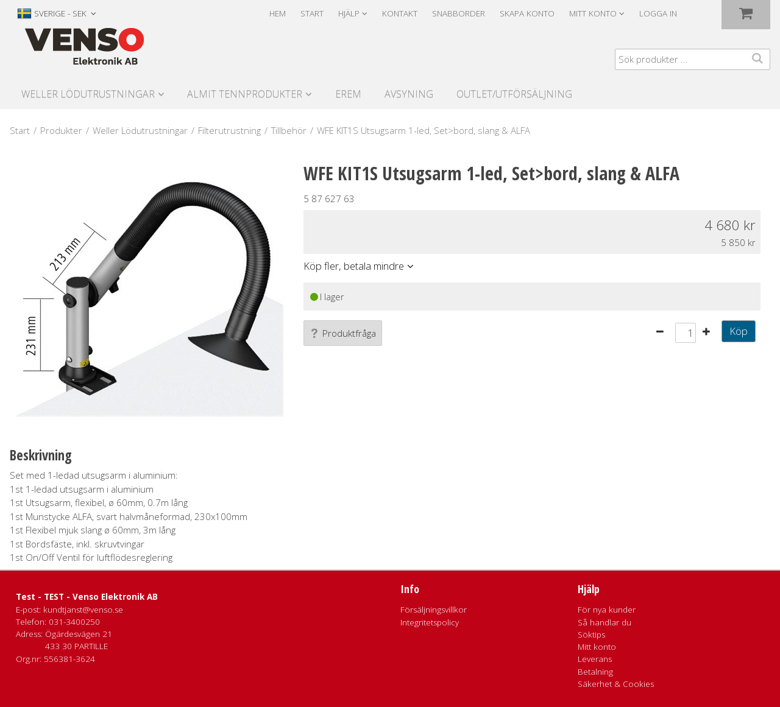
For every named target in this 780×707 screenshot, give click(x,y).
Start (312, 13)
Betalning (595, 671)
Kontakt (399, 13)
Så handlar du (604, 622)
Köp (738, 331)
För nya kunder (607, 609)
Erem (348, 93)
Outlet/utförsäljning (514, 93)
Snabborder (458, 13)
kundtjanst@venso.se (83, 609)
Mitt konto (597, 646)
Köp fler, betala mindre (353, 266)
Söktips (591, 634)
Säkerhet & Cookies (616, 683)
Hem (277, 13)
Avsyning (409, 93)
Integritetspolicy (429, 622)
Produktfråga (343, 333)
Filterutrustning (229, 130)
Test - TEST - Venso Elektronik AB (87, 596)
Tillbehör (289, 130)
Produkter (61, 130)
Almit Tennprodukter (244, 93)
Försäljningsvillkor (433, 609)
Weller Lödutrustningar (88, 93)
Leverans (595, 658)
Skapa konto (527, 13)
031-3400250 (74, 621)
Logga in (658, 13)
